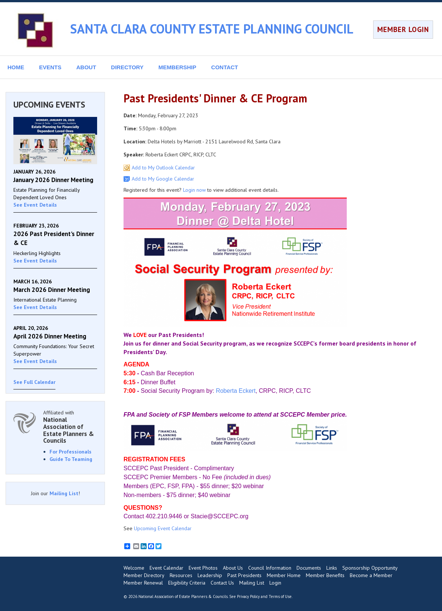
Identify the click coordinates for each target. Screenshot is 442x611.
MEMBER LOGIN (403, 29)
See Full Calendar (34, 382)
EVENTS (50, 67)
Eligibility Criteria (186, 582)
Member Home (284, 575)
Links (331, 567)
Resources (181, 575)
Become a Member (371, 575)
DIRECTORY (127, 67)
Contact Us (222, 582)
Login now (194, 190)
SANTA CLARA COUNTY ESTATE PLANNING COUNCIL (211, 28)
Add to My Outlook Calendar (163, 167)
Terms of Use (280, 596)
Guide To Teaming (70, 459)
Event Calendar (166, 567)
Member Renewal (143, 582)
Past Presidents (244, 575)
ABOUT (86, 67)
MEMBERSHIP (177, 67)
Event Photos (203, 567)
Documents (309, 567)
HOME (15, 67)
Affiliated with (70, 426)
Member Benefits (325, 575)
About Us (233, 567)
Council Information (269, 567)
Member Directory (144, 575)
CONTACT (224, 67)
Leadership (210, 575)
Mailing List (64, 493)
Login (275, 582)
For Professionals (70, 451)
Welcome (134, 567)
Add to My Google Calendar (163, 178)
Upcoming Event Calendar (163, 528)
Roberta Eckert (236, 391)
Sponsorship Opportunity (370, 567)
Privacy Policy (248, 596)
